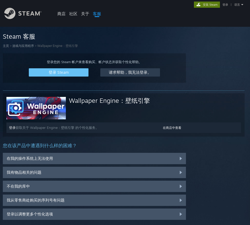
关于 (85, 13)
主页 (6, 46)
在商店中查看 (172, 128)
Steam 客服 (19, 36)
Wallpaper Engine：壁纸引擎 (109, 100)
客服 (97, 13)
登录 (225, 4)
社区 (73, 13)
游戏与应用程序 (23, 46)
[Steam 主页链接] (26, 17)
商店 (61, 13)
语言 (237, 4)
